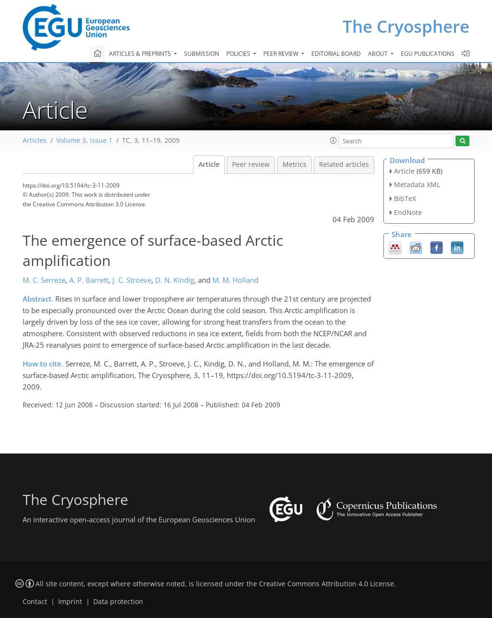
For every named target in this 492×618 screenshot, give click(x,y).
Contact (35, 601)
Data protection (118, 601)
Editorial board (336, 54)
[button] (333, 140)
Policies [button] (239, 54)
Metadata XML (417, 184)
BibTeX (405, 198)
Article (209, 164)
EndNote (408, 212)
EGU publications (428, 54)
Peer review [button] (281, 54)
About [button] (378, 54)
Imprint (70, 601)
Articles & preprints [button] (140, 54)
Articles (35, 140)
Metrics (295, 164)
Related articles (344, 164)
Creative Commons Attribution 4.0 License (326, 584)
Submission (201, 54)
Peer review (251, 164)
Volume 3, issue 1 (84, 140)
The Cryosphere (406, 26)
